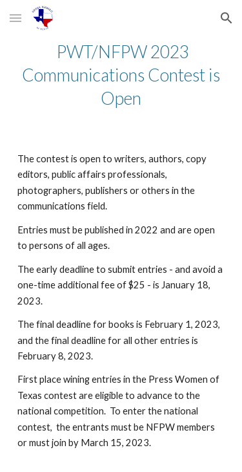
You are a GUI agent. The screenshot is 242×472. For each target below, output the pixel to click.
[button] (15, 18)
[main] (121, 75)
